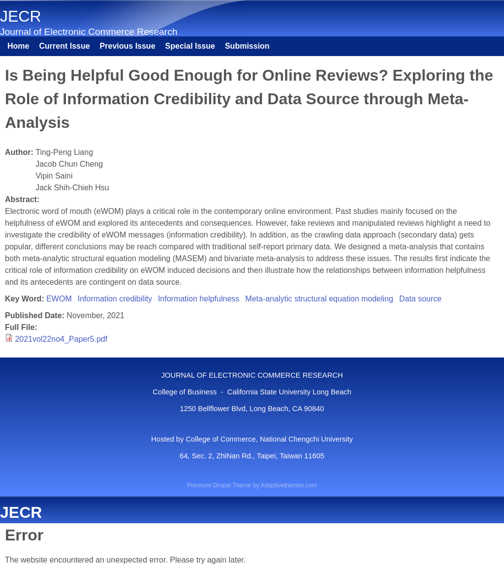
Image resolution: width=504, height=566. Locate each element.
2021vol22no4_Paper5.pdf (61, 339)
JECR (20, 16)
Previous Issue (128, 46)
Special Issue (190, 46)
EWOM (59, 299)
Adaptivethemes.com (288, 485)
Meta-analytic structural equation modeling (319, 299)
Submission (247, 46)
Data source (420, 299)
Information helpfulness (198, 299)
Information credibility (115, 299)
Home (18, 46)
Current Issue (64, 46)
